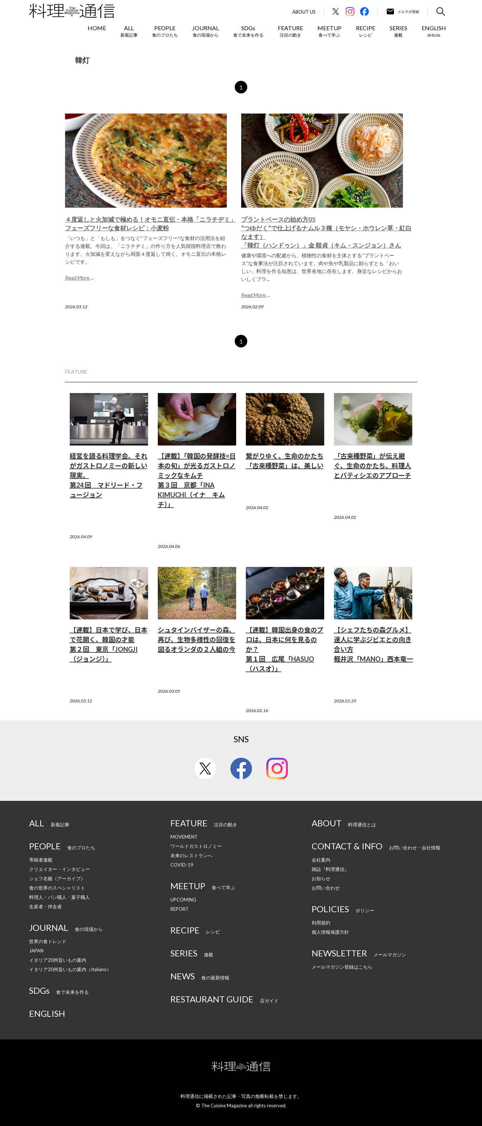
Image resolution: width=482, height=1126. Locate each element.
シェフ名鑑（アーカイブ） (57, 878)
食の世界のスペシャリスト (57, 888)
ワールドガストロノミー (196, 846)
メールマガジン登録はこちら (342, 967)
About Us (304, 12)
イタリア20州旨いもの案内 (57, 960)
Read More (78, 277)
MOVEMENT (184, 837)
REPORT (179, 909)
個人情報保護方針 (330, 932)
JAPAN (36, 951)
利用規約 (321, 923)
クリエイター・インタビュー (59, 869)
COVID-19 (181, 865)
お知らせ (321, 878)
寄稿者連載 (40, 860)
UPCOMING (183, 900)
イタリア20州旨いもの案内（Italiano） (70, 969)
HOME (97, 27)
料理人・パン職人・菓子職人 (59, 897)
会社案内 (321, 860)
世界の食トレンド (47, 941)
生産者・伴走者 (45, 906)
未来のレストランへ (191, 855)
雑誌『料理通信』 (330, 869)
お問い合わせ (326, 888)
